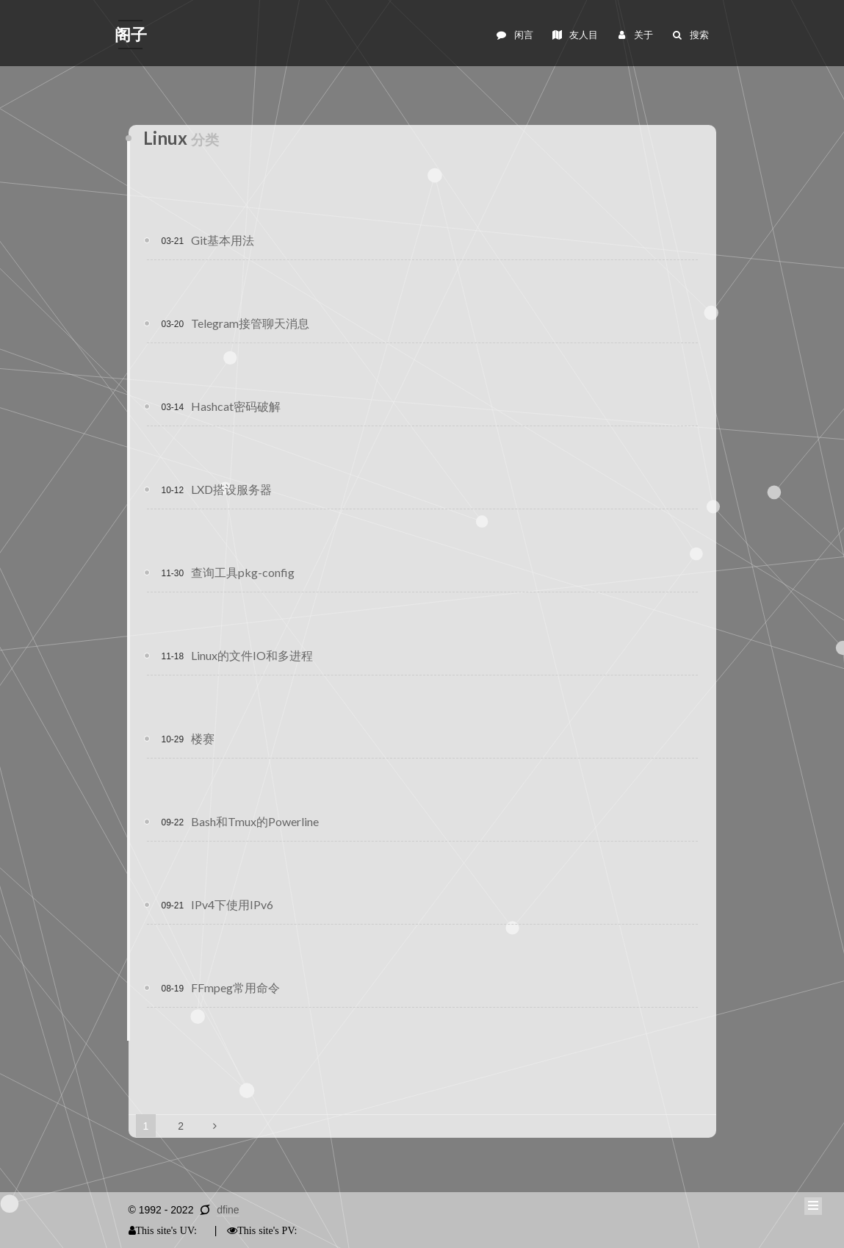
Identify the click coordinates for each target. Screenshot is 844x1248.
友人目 (574, 34)
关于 (634, 34)
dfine (228, 1210)
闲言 (514, 34)
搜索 (689, 34)
